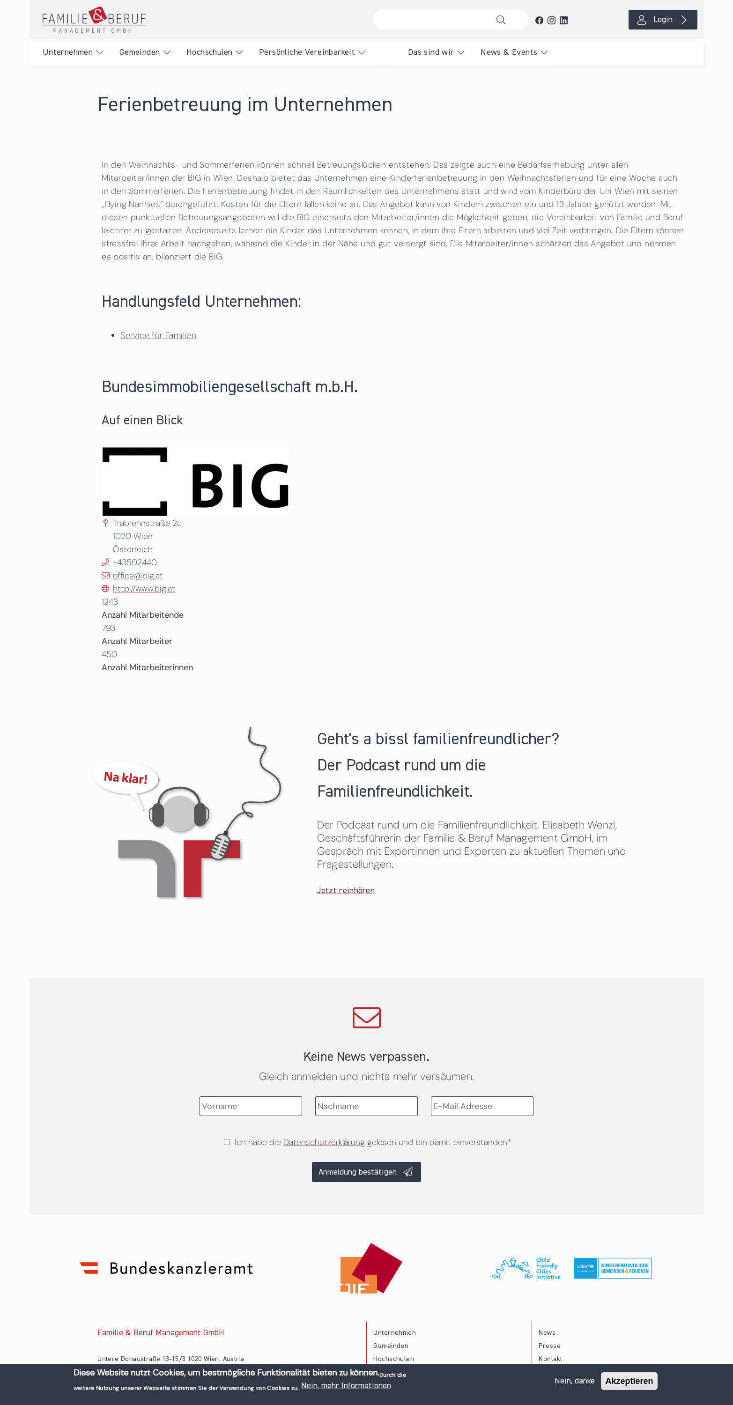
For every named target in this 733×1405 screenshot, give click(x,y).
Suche (503, 20)
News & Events (509, 52)
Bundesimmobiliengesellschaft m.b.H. (230, 387)
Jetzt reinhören (346, 891)
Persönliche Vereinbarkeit (307, 52)
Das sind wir (431, 52)
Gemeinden (139, 52)
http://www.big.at (144, 588)
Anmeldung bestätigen (357, 1172)
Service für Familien (158, 335)
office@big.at (138, 575)
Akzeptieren (629, 1381)
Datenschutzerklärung (324, 1142)
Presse (549, 1346)
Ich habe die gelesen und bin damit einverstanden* (373, 1142)
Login (663, 19)
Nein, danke (575, 1381)
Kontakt (550, 1359)
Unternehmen (68, 52)
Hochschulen (209, 52)
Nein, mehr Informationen (346, 1386)
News (547, 1333)
